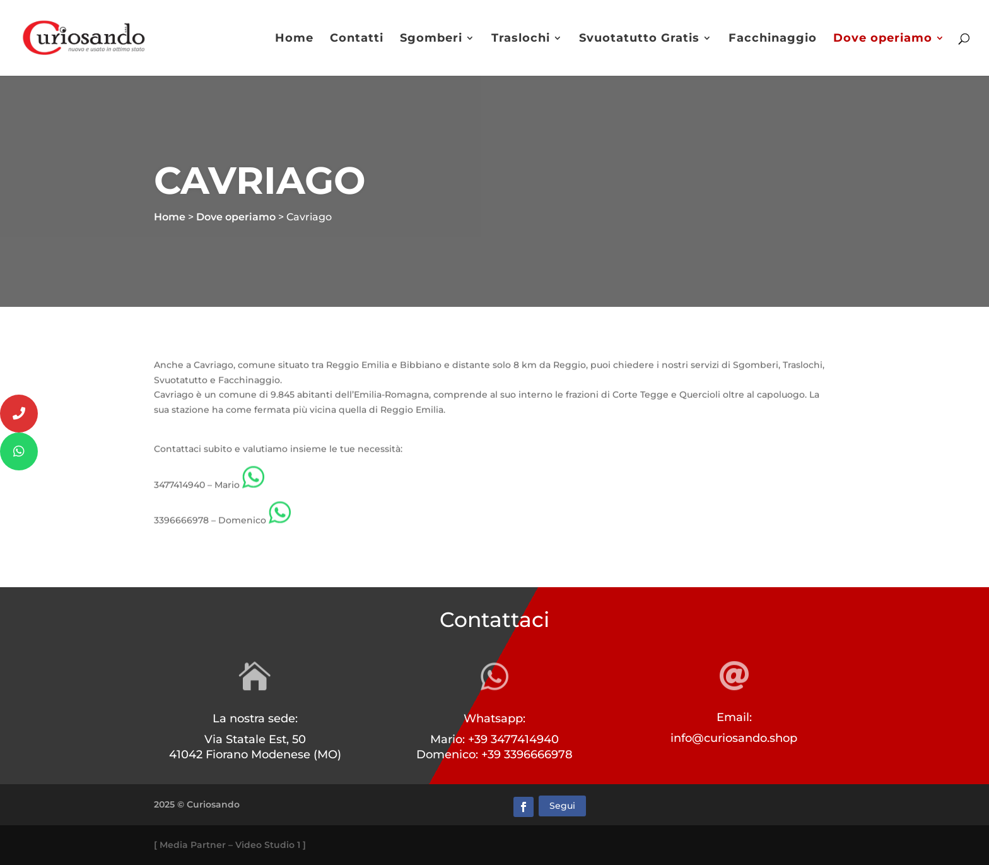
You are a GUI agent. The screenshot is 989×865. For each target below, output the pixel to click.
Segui (562, 805)
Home (294, 39)
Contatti (356, 39)
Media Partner (193, 844)
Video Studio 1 (267, 844)
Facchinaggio (773, 39)
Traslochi (520, 39)
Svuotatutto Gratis (639, 39)
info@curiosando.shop (733, 738)
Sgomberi (431, 39)
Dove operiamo (882, 39)
